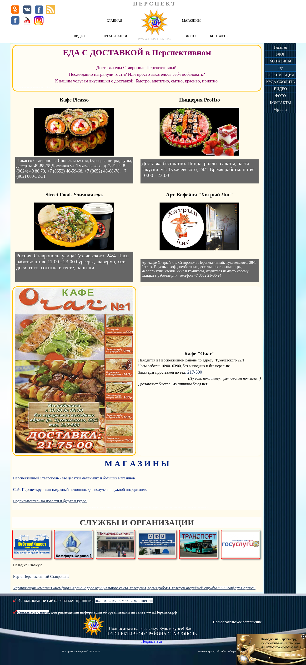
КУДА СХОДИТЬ (280, 82)
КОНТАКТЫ (280, 103)
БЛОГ (280, 54)
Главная (280, 47)
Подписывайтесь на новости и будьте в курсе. (50, 501)
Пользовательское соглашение (237, 622)
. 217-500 (193, 372)
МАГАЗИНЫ (280, 61)
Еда (280, 68)
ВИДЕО (280, 89)
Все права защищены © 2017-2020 (81, 651)
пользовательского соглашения (124, 600)
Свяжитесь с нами (33, 612)
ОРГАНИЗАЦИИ (280, 75)
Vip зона (280, 109)
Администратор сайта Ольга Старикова (219, 651)
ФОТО (280, 96)
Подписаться (151, 641)
